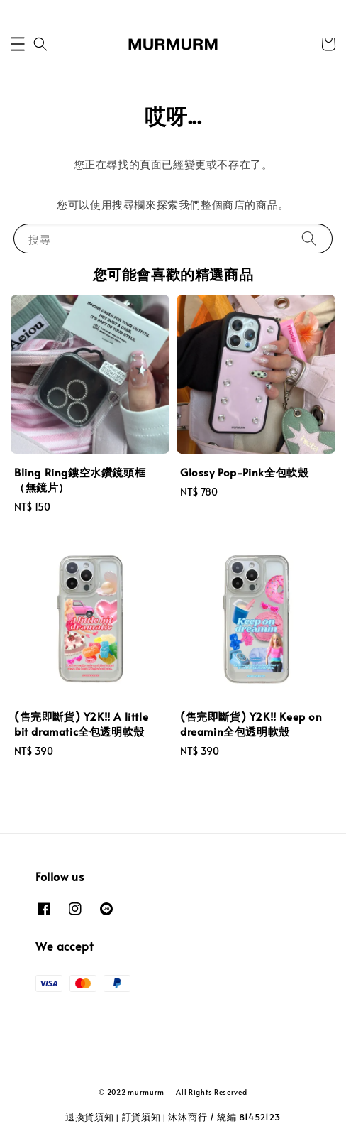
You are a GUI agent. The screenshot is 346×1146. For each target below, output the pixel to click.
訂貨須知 (141, 1116)
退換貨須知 (89, 1116)
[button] (17, 44)
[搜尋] (309, 238)
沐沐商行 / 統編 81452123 (224, 1116)
